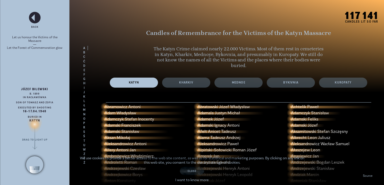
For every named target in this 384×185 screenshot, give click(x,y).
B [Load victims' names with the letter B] (84, 52)
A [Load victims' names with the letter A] (84, 48)
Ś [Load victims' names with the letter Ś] (84, 136)
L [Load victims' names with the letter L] (84, 101)
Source (367, 176)
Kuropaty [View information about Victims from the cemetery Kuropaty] (343, 82)
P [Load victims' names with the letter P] (84, 123)
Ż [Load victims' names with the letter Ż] (84, 162)
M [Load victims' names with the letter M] (84, 110)
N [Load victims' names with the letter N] (84, 114)
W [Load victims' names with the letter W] (84, 149)
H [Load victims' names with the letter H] (84, 83)
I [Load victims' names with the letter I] (84, 88)
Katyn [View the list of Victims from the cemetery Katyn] (134, 82)
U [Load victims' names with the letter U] (84, 145)
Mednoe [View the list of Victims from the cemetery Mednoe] (238, 82)
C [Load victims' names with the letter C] (84, 57)
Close (192, 170)
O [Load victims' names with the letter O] (84, 119)
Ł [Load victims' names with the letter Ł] (84, 105)
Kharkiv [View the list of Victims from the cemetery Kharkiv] (186, 82)
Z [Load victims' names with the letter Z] (84, 154)
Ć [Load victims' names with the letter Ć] (84, 61)
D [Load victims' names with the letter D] (84, 66)
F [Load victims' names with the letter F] (84, 74)
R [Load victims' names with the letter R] (84, 127)
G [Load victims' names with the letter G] (84, 79)
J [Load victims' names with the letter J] (84, 92)
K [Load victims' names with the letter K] (84, 96)
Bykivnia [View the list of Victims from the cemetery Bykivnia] (290, 82)
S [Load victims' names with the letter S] (84, 132)
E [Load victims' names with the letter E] (84, 70)
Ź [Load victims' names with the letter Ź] (84, 158)
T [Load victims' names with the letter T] (84, 141)
